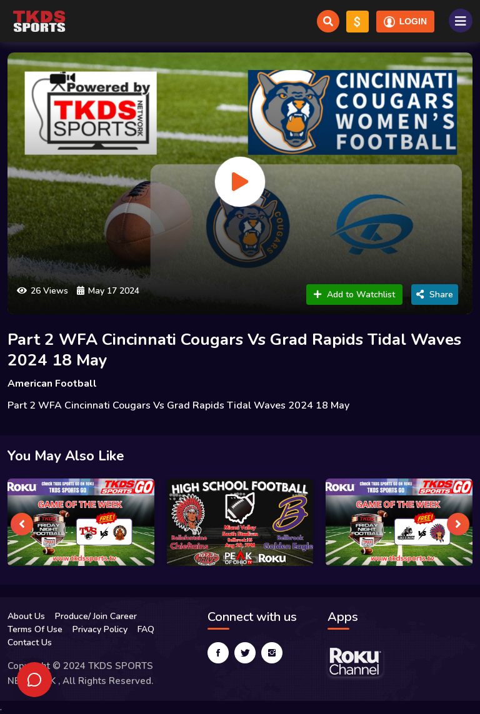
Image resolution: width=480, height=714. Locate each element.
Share (434, 294)
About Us (26, 616)
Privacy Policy (100, 629)
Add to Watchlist (354, 294)
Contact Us (30, 642)
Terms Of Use (35, 629)
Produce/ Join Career (96, 616)
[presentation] (22, 524)
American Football (52, 383)
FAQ (146, 629)
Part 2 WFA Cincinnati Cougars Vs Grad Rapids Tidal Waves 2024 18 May (234, 350)
